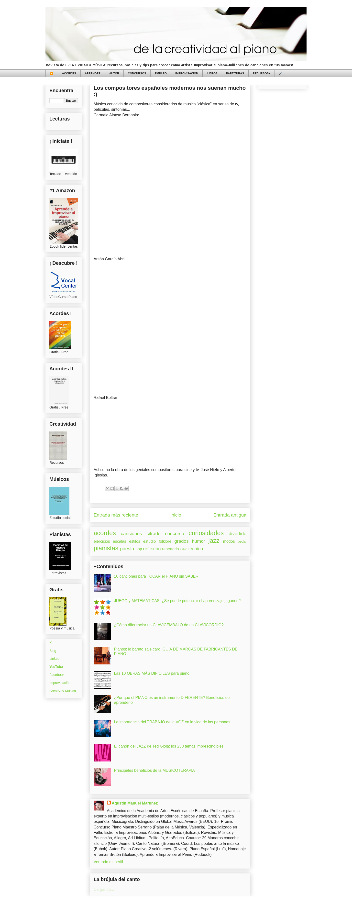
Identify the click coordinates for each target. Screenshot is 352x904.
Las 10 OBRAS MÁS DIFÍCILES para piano (151, 673)
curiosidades (206, 532)
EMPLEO (161, 73)
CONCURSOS (137, 73)
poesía (127, 548)
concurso (174, 533)
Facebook (56, 675)
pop (138, 549)
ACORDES (69, 73)
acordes (105, 532)
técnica (195, 548)
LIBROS (212, 73)
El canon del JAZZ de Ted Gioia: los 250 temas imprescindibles (168, 746)
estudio (149, 541)
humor (198, 541)
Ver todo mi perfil (108, 862)
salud (183, 549)
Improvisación (59, 683)
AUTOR (114, 73)
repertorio (170, 549)
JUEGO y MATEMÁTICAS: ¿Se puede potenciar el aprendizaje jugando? (177, 601)
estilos (134, 541)
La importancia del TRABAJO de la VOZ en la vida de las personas (172, 722)
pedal (242, 541)
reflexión (152, 548)
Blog (52, 651)
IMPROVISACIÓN (186, 73)
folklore (165, 541)
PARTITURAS (235, 73)
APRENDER (93, 73)
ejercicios (102, 541)
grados (181, 541)
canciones (131, 533)
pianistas (106, 548)
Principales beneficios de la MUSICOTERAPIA (154, 770)
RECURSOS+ (261, 73)
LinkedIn (55, 659)
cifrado (153, 533)
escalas (119, 541)
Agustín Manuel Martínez (135, 803)
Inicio (175, 515)
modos (229, 541)
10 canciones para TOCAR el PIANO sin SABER (156, 576)
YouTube (56, 667)
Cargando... (104, 889)
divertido (237, 533)
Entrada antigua (229, 515)
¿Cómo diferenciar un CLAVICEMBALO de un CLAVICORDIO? (168, 625)
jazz (214, 540)
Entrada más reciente (116, 515)
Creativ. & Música (62, 691)
